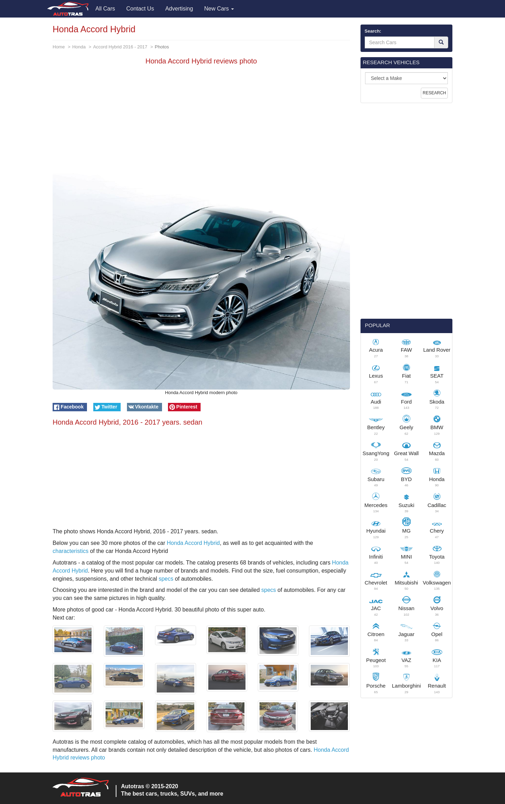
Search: (373, 31)
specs (166, 579)
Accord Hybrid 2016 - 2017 (120, 46)
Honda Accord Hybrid (193, 543)
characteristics (70, 551)
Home (59, 46)
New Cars (219, 9)
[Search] (441, 42)
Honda (79, 46)
